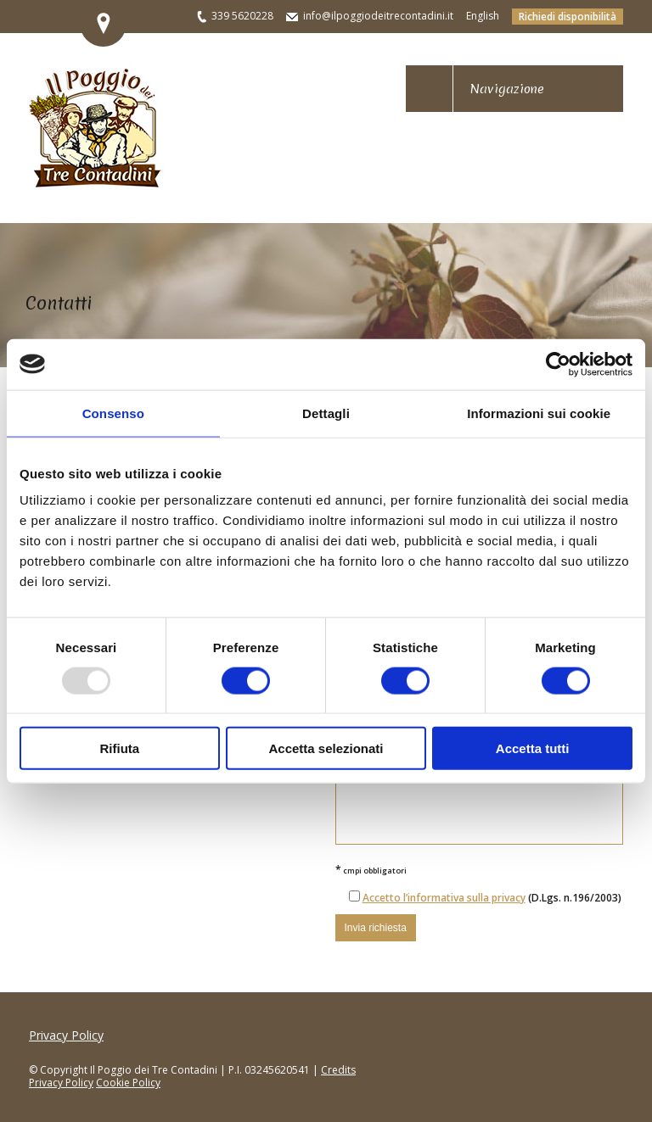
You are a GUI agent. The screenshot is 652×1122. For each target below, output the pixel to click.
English (482, 15)
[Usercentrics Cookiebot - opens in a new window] (558, 364)
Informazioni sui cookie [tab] (538, 412)
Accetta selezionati (325, 748)
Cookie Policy (128, 1082)
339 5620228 (242, 15)
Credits (338, 1070)
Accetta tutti (533, 748)
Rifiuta (119, 748)
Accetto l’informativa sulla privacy (444, 897)
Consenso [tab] (113, 412)
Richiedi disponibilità (567, 16)
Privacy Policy (66, 1035)
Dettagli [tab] (326, 412)
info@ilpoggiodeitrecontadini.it (378, 15)
